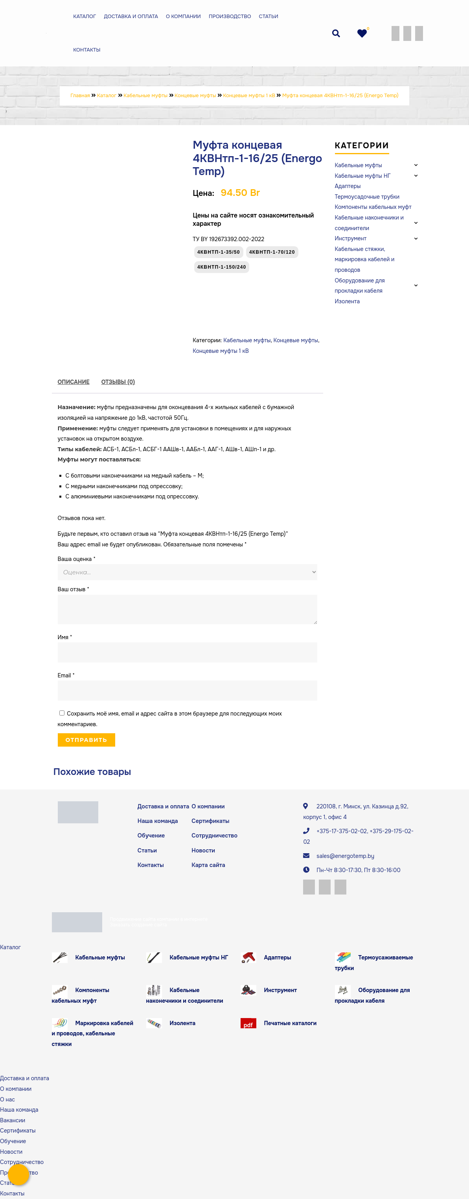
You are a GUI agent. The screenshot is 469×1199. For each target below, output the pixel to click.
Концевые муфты (296, 340)
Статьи (268, 16)
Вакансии (12, 1120)
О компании (183, 16)
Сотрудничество (213, 835)
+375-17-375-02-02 (341, 831)
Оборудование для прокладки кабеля (372, 996)
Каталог (84, 16)
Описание (74, 382)
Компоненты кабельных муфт (80, 996)
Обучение (151, 835)
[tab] (73, 382)
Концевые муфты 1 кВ (221, 350)
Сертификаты (209, 821)
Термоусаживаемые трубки (374, 963)
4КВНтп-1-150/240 (221, 267)
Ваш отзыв (74, 589)
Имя (65, 637)
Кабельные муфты (246, 340)
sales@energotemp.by (345, 856)
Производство (230, 16)
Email (66, 675)
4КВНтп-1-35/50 (218, 252)
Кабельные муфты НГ (199, 957)
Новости (202, 849)
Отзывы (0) (118, 382)
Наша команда (157, 821)
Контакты (86, 49)
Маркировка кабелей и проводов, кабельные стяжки (92, 1034)
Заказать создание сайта (138, 925)
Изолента (183, 1023)
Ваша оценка (77, 559)
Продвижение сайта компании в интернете (159, 919)
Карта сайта (207, 863)
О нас (7, 1099)
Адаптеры (277, 957)
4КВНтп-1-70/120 (272, 252)
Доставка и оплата (131, 16)
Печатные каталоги (290, 1023)
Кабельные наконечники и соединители (184, 996)
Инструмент (280, 990)
